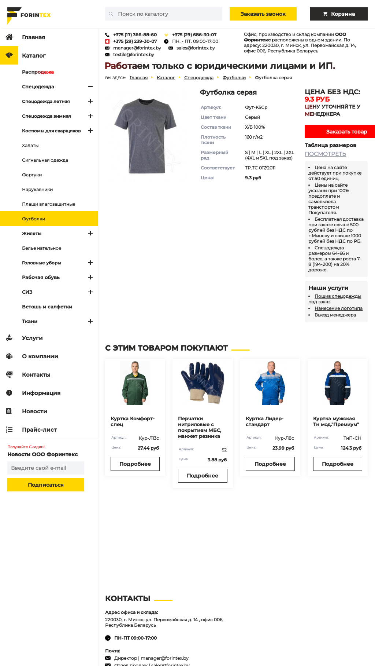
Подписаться (46, 485)
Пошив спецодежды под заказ (334, 298)
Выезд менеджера (335, 315)
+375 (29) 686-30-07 (194, 34)
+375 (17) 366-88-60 (135, 34)
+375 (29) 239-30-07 (135, 41)
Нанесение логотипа (339, 308)
